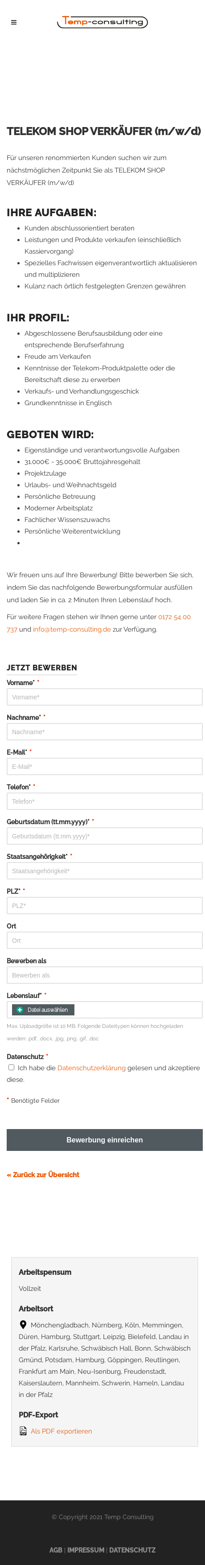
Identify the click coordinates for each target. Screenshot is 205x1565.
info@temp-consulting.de (72, 629)
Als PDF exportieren (55, 1430)
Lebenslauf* (26, 996)
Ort (11, 926)
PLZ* (16, 891)
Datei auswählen (42, 1009)
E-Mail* (19, 752)
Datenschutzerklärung (91, 1068)
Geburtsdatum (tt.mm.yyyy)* (50, 822)
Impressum (85, 1550)
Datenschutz (132, 1550)
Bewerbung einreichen (104, 1140)
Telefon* (21, 787)
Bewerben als (26, 961)
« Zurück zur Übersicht (43, 1175)
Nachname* (26, 718)
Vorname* (23, 683)
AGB (55, 1550)
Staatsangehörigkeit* (39, 857)
